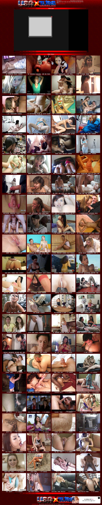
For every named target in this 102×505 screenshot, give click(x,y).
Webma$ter (67, 504)
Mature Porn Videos (67, 2)
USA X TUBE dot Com (66, 0)
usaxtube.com (35, 504)
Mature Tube (61, 2)
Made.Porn (74, 2)
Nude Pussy (63, 3)
